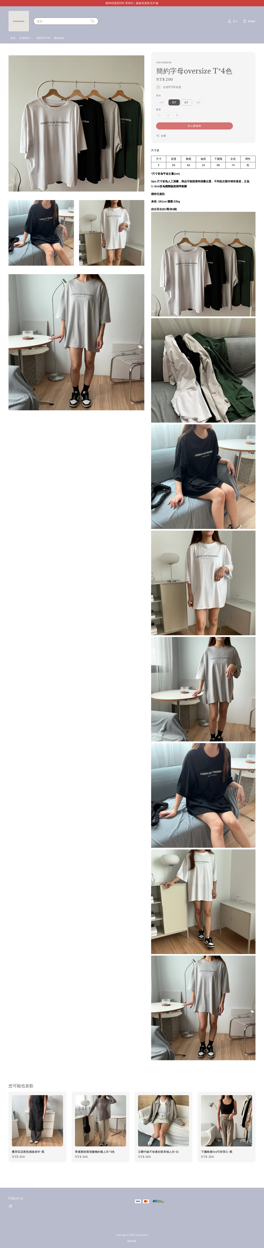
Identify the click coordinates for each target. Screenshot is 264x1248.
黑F (174, 102)
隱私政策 (132, 1241)
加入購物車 (194, 125)
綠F (199, 102)
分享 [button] (161, 135)
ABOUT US (43, 38)
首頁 (13, 38)
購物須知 (59, 38)
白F (162, 102)
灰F (186, 102)
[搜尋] (92, 21)
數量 (158, 109)
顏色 (158, 95)
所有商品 (24, 38)
